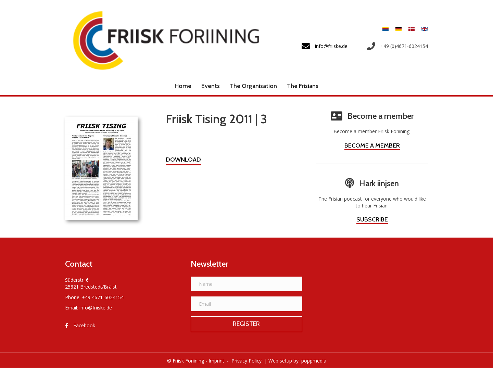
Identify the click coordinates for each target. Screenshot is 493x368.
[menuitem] (385, 28)
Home (183, 86)
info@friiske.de (95, 307)
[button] (183, 160)
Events (210, 86)
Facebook (84, 325)
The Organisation (253, 86)
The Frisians (302, 86)
